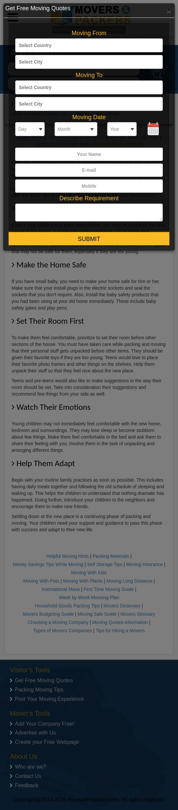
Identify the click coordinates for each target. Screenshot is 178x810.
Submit (89, 239)
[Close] (169, 10)
